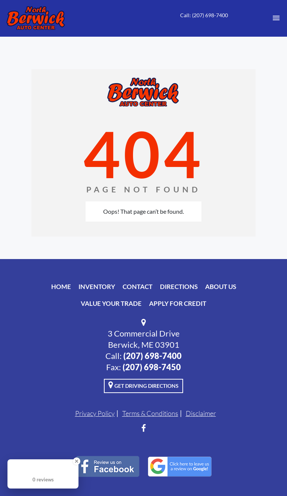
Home (61, 286)
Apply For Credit (177, 303)
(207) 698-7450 (152, 367)
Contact (137, 286)
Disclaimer (201, 413)
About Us (220, 286)
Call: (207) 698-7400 (204, 15)
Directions (179, 286)
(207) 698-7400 (152, 356)
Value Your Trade (111, 303)
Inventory (96, 286)
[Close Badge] (76, 461)
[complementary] (264, 473)
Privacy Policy (95, 413)
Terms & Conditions (150, 413)
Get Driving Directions (143, 385)
